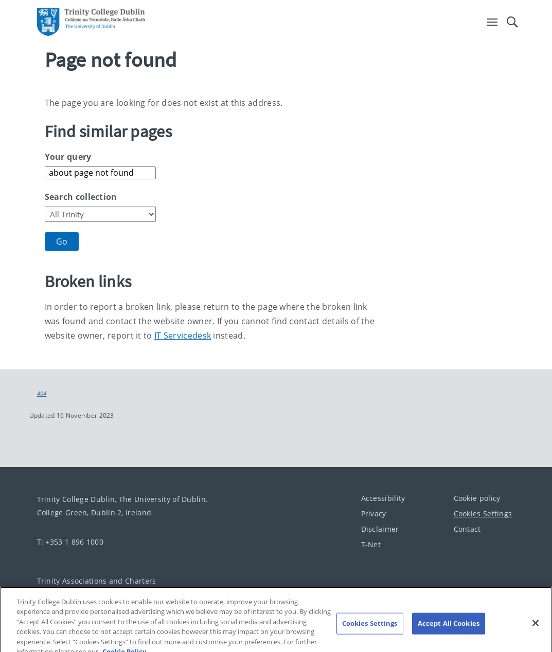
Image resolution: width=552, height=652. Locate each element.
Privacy (373, 513)
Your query (68, 156)
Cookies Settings (483, 513)
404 (42, 393)
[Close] (535, 631)
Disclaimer (380, 529)
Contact (467, 529)
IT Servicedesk (182, 335)
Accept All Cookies (448, 631)
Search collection (81, 196)
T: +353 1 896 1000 (70, 542)
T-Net (371, 544)
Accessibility (383, 498)
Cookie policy (477, 498)
